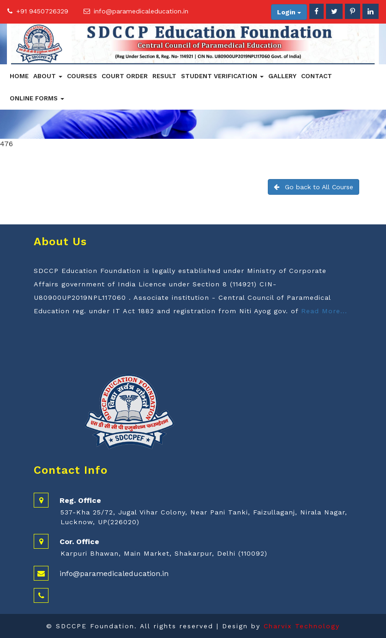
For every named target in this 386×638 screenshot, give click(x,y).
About (47, 76)
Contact (316, 76)
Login (289, 12)
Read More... (324, 311)
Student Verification (222, 76)
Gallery (282, 76)
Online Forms (37, 98)
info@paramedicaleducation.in (141, 11)
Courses (82, 76)
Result (164, 76)
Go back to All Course (313, 187)
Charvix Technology (302, 626)
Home (19, 76)
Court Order (125, 76)
